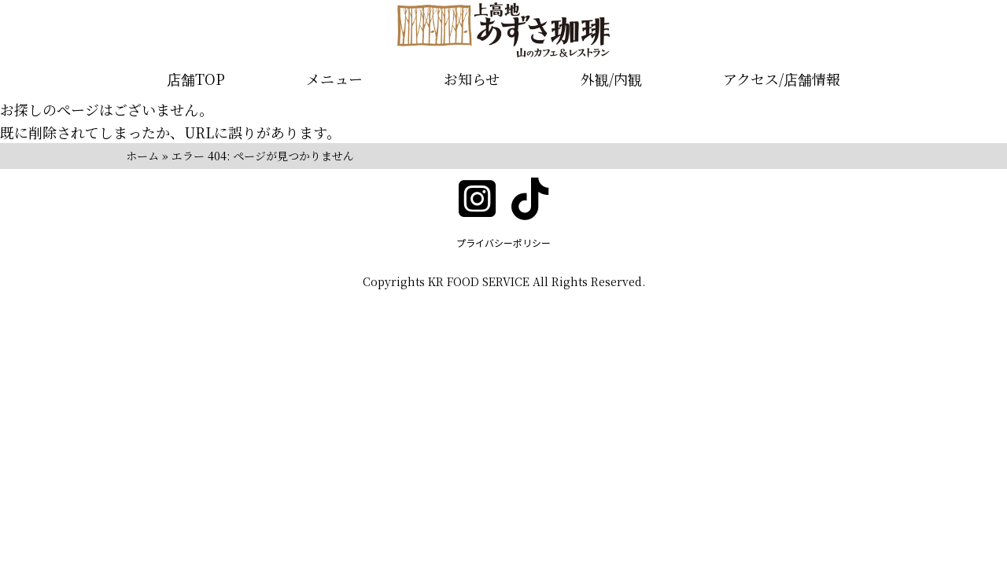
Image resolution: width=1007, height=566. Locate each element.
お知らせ (472, 78)
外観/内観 (611, 78)
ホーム (142, 156)
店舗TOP (196, 78)
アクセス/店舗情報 (781, 78)
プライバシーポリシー (503, 242)
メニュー (334, 78)
